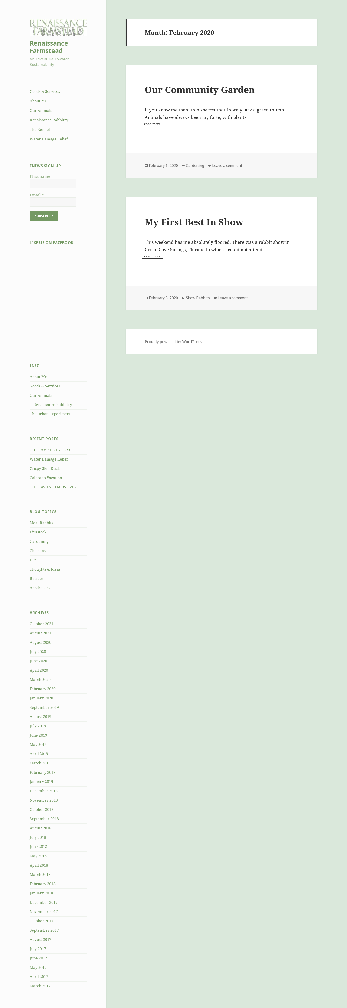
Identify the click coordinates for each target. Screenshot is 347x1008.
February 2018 (43, 883)
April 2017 (39, 976)
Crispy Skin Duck (45, 468)
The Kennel (40, 129)
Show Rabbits (198, 297)
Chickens (38, 550)
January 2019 (41, 781)
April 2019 (39, 753)
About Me (38, 101)
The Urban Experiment (50, 413)
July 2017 (38, 948)
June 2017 (38, 958)
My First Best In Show (194, 222)
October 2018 (41, 809)
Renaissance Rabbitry (49, 120)
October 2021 (41, 623)
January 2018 (41, 893)
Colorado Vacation (46, 477)
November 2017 (44, 911)
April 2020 (39, 670)
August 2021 (40, 633)
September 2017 (44, 930)
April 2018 (39, 865)
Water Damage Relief (49, 139)
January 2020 (41, 698)
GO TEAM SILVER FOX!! (50, 449)
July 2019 (38, 725)
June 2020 (38, 660)
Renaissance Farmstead (49, 47)
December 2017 (44, 902)
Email (37, 195)
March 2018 (40, 874)
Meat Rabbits (41, 522)
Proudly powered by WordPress (173, 341)
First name (40, 176)
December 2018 (44, 790)
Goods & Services (45, 91)
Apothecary (40, 587)
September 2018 (44, 818)
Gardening (39, 541)
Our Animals (41, 110)
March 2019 (40, 763)
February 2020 (43, 688)
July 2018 (38, 837)
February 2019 (43, 772)
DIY (33, 560)
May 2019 (38, 744)
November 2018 (44, 800)
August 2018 (40, 828)
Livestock (38, 532)
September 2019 (44, 707)
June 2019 (38, 735)
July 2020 (38, 651)
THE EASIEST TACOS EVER (53, 487)
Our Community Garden (200, 89)
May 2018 (38, 855)
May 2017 (38, 967)
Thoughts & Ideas (45, 569)
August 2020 (40, 642)
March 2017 (40, 985)
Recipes (36, 578)
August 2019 (40, 716)
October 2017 (41, 920)
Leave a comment (227, 165)
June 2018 (38, 846)
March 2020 (40, 679)
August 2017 (40, 939)
